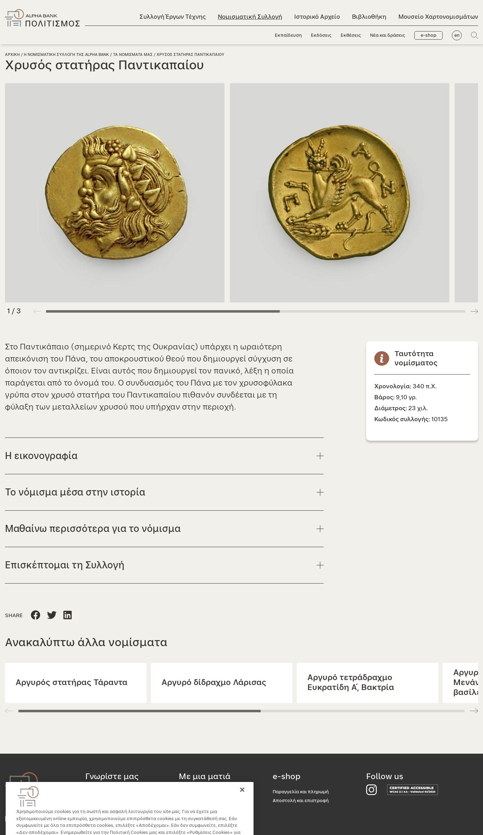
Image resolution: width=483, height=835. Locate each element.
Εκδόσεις (321, 35)
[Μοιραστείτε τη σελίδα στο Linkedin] (52, 615)
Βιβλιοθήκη (369, 17)
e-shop (428, 35)
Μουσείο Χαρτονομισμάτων (438, 17)
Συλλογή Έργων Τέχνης (173, 17)
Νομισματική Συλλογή (250, 17)
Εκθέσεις (351, 35)
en (457, 35)
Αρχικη (12, 55)
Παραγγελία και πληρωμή (301, 792)
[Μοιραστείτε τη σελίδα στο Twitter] (67, 615)
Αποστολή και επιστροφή (301, 801)
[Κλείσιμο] (242, 799)
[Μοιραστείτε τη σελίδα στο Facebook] (35, 615)
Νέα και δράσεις (387, 35)
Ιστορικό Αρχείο (317, 17)
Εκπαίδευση (288, 35)
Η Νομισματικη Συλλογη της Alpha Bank (66, 55)
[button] (474, 311)
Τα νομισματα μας (133, 55)
